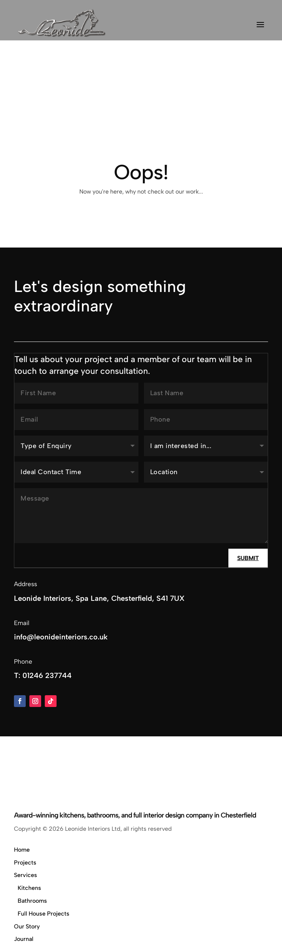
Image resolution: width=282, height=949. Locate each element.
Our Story (27, 882)
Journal (23, 894)
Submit (248, 513)
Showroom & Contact (42, 907)
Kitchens (29, 843)
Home (22, 805)
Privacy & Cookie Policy (45, 920)
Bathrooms (32, 856)
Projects (25, 818)
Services (25, 830)
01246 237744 (47, 631)
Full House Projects (43, 869)
